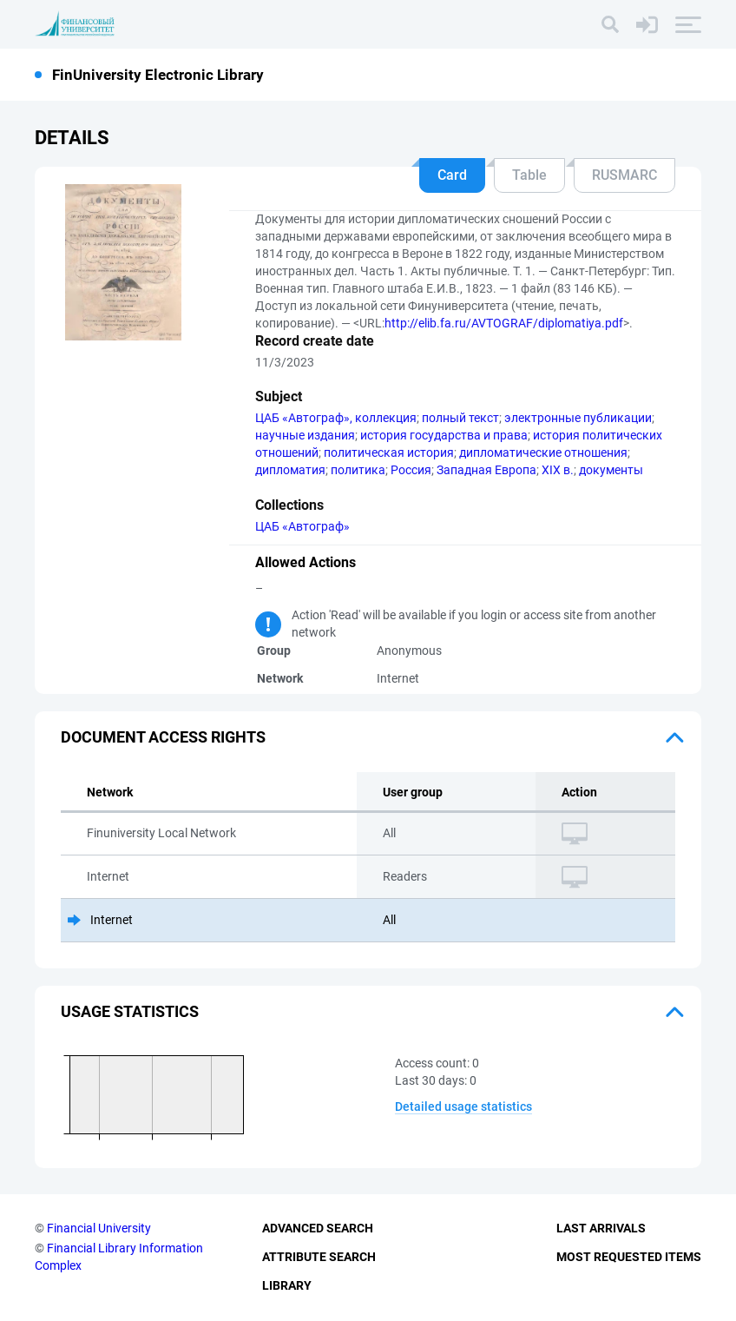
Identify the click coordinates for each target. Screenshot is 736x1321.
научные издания (305, 435)
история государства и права (444, 435)
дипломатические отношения (543, 452)
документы (611, 470)
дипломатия (290, 470)
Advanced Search (317, 1228)
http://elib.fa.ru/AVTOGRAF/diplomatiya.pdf (503, 323)
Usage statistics (130, 1011)
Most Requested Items (628, 1257)
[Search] (610, 24)
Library (287, 1285)
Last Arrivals (601, 1228)
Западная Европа (486, 470)
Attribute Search (319, 1257)
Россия (411, 470)
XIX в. (558, 470)
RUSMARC (624, 175)
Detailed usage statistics (463, 1106)
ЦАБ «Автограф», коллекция (336, 418)
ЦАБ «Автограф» (302, 526)
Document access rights (163, 737)
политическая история (389, 452)
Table (529, 175)
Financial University (99, 1228)
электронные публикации (578, 418)
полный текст (460, 418)
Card (452, 175)
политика (358, 470)
